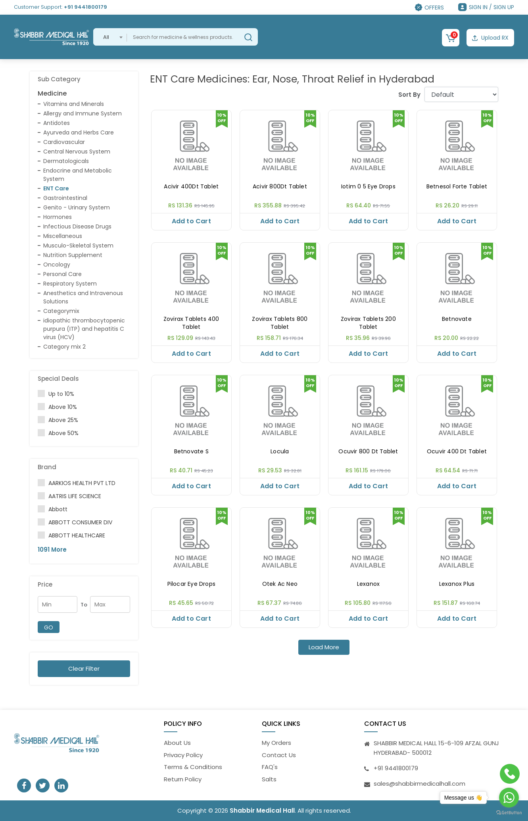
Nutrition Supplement (72, 255)
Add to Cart (191, 221)
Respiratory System (70, 284)
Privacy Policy (183, 755)
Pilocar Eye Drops (191, 584)
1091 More (52, 549)
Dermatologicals (66, 161)
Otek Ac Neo (280, 584)
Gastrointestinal (65, 198)
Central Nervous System (76, 151)
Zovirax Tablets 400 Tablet (191, 323)
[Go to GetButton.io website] (509, 812)
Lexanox (368, 584)
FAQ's (270, 767)
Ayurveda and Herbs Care (78, 132)
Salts (269, 779)
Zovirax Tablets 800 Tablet (279, 323)
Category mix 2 (64, 347)
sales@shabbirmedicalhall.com (419, 783)
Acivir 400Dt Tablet (191, 186)
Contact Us (279, 755)
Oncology (56, 265)
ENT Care (56, 188)
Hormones (57, 217)
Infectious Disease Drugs (77, 226)
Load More (324, 647)
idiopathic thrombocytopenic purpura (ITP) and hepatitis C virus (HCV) (84, 329)
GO (48, 627)
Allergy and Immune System (82, 113)
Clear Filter (84, 668)
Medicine (52, 93)
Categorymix (61, 311)
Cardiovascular (64, 142)
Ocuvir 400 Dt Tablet (457, 451)
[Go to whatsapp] (509, 798)
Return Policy (183, 779)
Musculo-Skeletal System (78, 245)
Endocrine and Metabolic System (77, 175)
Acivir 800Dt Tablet (280, 186)
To (84, 604)
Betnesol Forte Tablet (456, 186)
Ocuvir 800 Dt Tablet (368, 451)
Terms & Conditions (193, 767)
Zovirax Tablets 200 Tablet (368, 323)
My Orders (276, 743)
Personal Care (62, 274)
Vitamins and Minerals (73, 104)
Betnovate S (191, 451)
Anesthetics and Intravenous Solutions (83, 297)
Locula (280, 451)
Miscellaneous (62, 236)
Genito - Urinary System (76, 207)
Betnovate (457, 319)
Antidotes (56, 123)
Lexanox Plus (456, 584)
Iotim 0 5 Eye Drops (368, 186)
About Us (177, 743)
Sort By (409, 94)
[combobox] (110, 37)
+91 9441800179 (85, 7)
